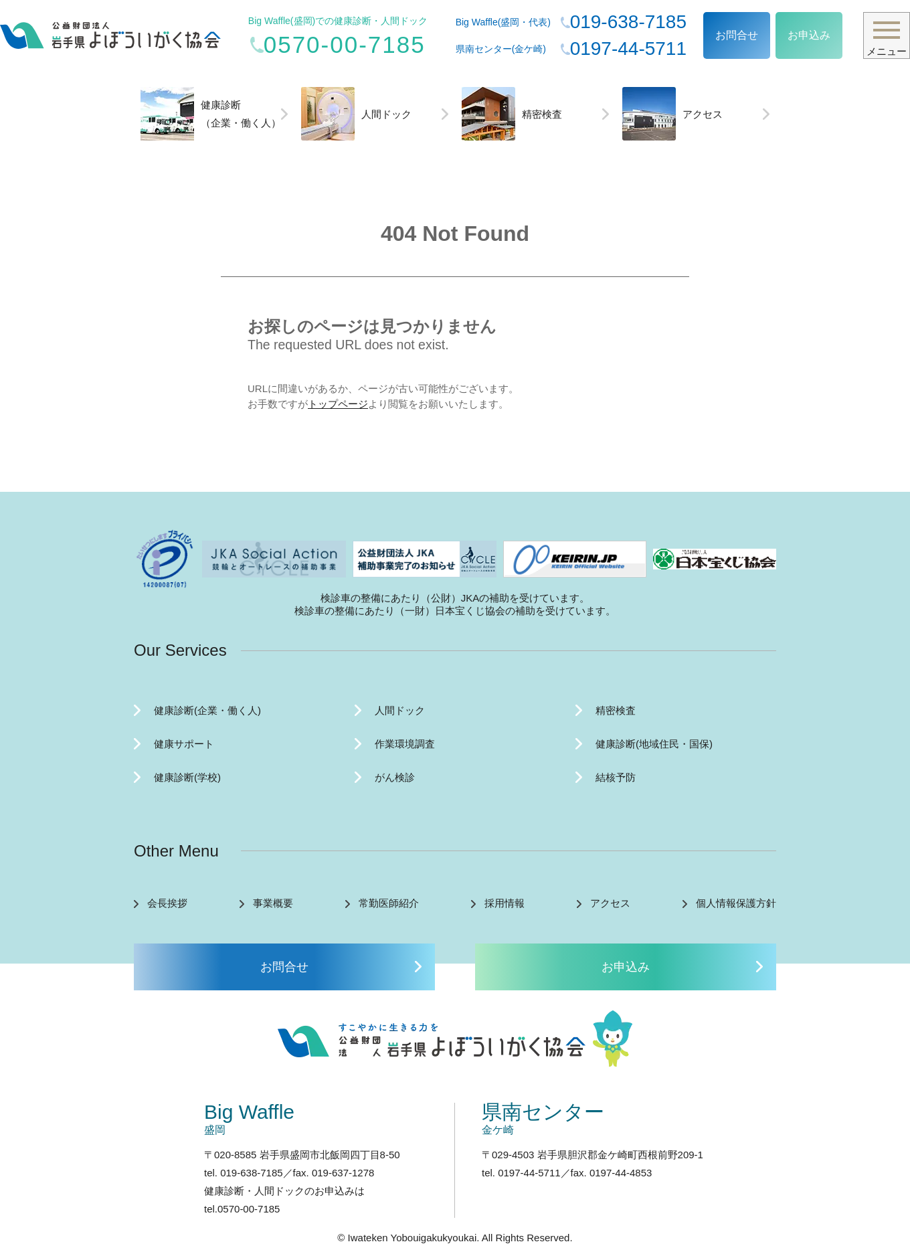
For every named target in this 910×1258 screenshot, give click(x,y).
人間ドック (356, 114)
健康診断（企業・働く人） (211, 114)
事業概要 (273, 903)
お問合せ (736, 35)
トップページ (338, 404)
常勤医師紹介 (389, 903)
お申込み (809, 35)
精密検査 (512, 114)
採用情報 (504, 903)
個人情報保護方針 (736, 903)
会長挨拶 (167, 903)
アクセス (672, 114)
